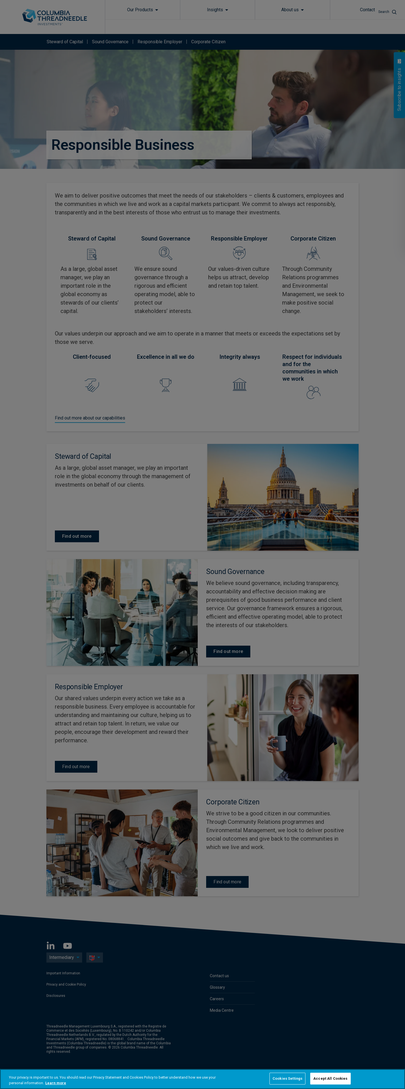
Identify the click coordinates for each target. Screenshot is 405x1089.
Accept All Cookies (330, 1078)
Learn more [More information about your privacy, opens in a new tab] (55, 1083)
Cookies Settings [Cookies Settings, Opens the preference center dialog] (287, 1078)
